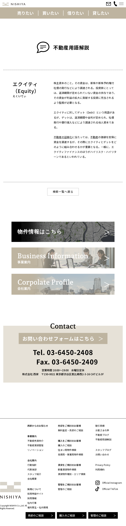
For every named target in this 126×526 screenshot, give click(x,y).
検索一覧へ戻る (63, 191)
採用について (34, 489)
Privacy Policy (102, 465)
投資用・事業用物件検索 (70, 454)
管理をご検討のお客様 (69, 484)
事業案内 (32, 436)
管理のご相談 (98, 515)
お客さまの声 (102, 430)
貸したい (101, 13)
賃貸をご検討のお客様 (69, 465)
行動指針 (32, 465)
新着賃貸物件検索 (67, 469)
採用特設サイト (35, 493)
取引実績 (100, 425)
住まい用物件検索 (67, 450)
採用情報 (32, 498)
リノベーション (35, 450)
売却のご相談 (36, 515)
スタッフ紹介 (34, 474)
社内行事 (32, 502)
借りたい (75, 13)
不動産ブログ (102, 434)
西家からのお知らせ (37, 425)
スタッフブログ (103, 450)
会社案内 (32, 460)
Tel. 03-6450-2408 (63, 377)
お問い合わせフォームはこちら (58, 363)
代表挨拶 (32, 469)
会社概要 (32, 478)
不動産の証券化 (63, 137)
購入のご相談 (67, 515)
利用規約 (100, 469)
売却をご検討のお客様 (69, 425)
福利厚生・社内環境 (37, 507)
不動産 (94, 137)
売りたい (25, 13)
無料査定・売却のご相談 (70, 430)
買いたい (50, 13)
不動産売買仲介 (35, 440)
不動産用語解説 (103, 439)
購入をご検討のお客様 (69, 440)
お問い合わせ (102, 454)
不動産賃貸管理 (35, 445)
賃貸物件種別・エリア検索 (71, 474)
